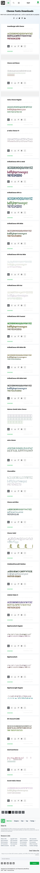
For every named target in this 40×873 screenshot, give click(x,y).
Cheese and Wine (13, 502)
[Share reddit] (17, 18)
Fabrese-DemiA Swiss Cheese (17, 409)
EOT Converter (13, 840)
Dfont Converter (33, 844)
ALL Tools (12, 845)
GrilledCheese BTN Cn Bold (16, 162)
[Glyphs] (18, 46)
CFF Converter (4, 844)
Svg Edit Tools (13, 838)
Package (32, 821)
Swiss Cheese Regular (14, 100)
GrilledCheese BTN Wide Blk (16, 347)
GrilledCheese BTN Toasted (16, 316)
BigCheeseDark (12, 657)
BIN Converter (13, 842)
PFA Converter (4, 842)
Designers (16, 821)
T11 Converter (23, 844)
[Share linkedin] (25, 18)
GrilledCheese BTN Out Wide (16, 254)
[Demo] (25, 46)
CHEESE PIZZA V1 (12, 595)
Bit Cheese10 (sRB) (13, 719)
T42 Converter (13, 844)
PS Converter (33, 842)
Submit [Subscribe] (34, 863)
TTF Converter (23, 838)
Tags (27, 821)
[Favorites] (12, 46)
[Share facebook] (14, 18)
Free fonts (3, 3)
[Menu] (18, 3)
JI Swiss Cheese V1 (13, 131)
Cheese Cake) (11, 533)
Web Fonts (9, 821)
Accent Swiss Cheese (14, 781)
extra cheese (11, 440)
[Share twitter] (20, 18)
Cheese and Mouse (13, 63)
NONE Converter (5, 845)
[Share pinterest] (22, 18)
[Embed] (21, 46)
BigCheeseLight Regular (15, 688)
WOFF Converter (24, 840)
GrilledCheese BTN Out (14, 285)
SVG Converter (4, 840)
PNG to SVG (3, 838)
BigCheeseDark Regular (15, 626)
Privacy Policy (23, 845)
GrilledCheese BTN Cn (14, 192)
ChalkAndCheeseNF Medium (16, 564)
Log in (28, 3)
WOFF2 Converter (34, 840)
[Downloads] (15, 46)
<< (3, 812)
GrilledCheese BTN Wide (15, 223)
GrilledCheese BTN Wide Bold (17, 378)
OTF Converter (33, 838)
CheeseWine (11, 471)
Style (22, 821)
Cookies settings (34, 845)
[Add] (8, 46)
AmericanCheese (12, 750)
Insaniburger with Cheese (15, 26)
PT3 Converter (23, 842)
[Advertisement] (20, 57)
